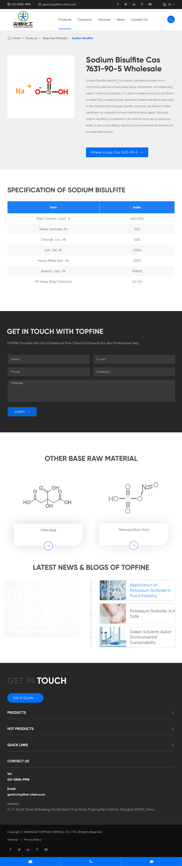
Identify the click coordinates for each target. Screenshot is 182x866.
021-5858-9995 (21, 4)
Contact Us (139, 19)
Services (104, 19)
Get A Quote (25, 698)
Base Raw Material (55, 38)
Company (85, 19)
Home (16, 38)
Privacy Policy (32, 839)
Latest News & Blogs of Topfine (91, 569)
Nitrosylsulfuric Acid (134, 527)
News (121, 19)
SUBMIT (24, 412)
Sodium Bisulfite (82, 38)
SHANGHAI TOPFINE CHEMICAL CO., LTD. (50, 832)
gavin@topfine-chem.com (59, 4)
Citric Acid (48, 528)
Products (64, 19)
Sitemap (12, 839)
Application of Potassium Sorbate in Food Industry (36, 627)
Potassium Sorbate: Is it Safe (154, 613)
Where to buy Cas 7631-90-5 (117, 152)
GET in (36, 680)
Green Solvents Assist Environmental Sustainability (152, 637)
